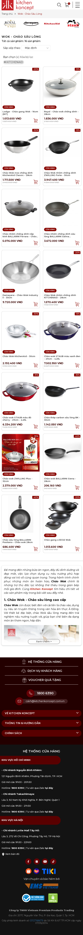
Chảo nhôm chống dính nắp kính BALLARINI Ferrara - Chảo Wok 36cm (19, 236)
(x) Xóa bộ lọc (24, 57)
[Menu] (76, 5)
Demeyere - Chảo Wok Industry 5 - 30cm (20, 296)
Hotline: (13, 788)
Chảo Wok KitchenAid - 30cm (19, 356)
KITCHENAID (13, 62)
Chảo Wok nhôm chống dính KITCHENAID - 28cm (60, 296)
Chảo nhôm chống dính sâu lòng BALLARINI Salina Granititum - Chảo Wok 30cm (60, 236)
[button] (78, 24)
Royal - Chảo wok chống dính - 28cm (61, 112)
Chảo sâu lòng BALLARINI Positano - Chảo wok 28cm (18, 541)
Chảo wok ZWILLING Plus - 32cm (17, 479)
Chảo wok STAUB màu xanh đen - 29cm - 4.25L (62, 357)
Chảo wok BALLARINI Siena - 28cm (60, 479)
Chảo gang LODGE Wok (57, 540)
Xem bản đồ (10, 854)
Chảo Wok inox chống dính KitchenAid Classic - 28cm (18, 174)
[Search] (59, 5)
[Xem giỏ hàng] (67, 4)
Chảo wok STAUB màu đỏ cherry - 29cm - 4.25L (17, 418)
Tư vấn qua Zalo (39, 788)
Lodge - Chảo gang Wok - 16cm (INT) (20, 112)
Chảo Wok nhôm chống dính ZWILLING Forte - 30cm (60, 174)
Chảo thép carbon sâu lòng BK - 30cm (62, 418)
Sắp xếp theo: (12, 48)
